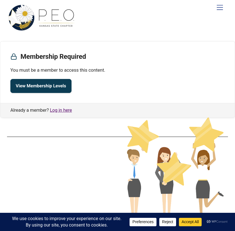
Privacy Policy (60, 178)
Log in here (61, 110)
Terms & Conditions (61, 169)
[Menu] (219, 7)
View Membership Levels (41, 85)
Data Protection (60, 174)
